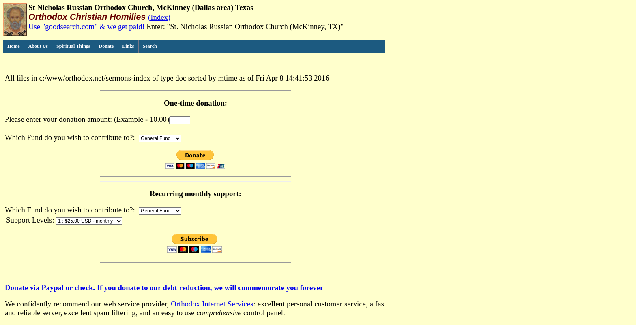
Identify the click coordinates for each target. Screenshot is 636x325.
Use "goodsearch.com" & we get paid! (86, 26)
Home (13, 46)
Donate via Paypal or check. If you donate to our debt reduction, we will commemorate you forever (164, 287)
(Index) (159, 17)
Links (128, 46)
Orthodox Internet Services (212, 304)
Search (150, 46)
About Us (38, 46)
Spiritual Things (73, 46)
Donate (106, 46)
